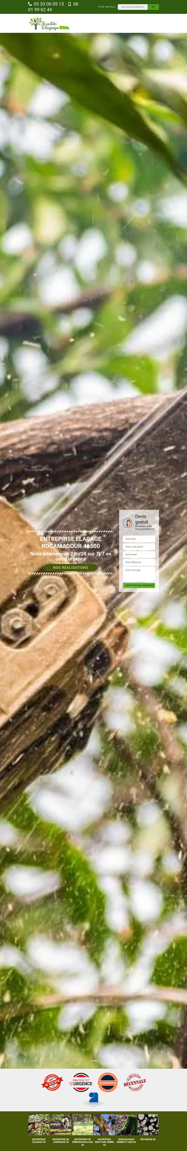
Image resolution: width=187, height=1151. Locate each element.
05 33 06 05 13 (46, 4)
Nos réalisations (70, 568)
